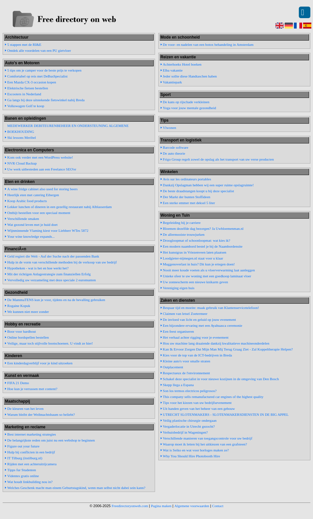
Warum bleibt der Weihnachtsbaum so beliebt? (41, 414)
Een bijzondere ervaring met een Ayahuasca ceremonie (202, 325)
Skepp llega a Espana (178, 385)
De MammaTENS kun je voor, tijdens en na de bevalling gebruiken (56, 300)
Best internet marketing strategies (31, 434)
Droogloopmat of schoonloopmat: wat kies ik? (196, 240)
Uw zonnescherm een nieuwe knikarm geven (195, 282)
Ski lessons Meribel (21, 137)
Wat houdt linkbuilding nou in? (29, 482)
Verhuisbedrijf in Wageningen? (185, 432)
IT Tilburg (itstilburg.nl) (24, 458)
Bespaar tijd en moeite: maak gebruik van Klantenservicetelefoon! (211, 308)
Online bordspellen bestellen (28, 337)
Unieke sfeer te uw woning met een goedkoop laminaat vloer (207, 276)
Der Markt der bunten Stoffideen (186, 197)
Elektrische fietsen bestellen (27, 88)
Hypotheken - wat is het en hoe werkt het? (38, 268)
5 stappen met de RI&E (24, 44)
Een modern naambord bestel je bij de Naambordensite (203, 246)
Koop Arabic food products (27, 201)
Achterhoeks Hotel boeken (182, 64)
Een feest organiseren (178, 331)
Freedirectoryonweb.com (130, 506)
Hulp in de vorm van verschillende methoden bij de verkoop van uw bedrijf (62, 262)
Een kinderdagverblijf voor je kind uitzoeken (40, 363)
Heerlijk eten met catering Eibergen (33, 195)
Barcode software (175, 147)
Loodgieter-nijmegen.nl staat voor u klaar (193, 258)
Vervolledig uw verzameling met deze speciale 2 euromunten (51, 280)
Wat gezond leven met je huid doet (32, 225)
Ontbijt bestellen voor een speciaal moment (38, 213)
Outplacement (173, 367)
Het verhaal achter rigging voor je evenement (196, 337)
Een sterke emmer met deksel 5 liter (189, 203)
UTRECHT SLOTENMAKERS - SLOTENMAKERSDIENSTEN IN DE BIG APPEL (226, 414)
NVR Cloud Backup (22, 163)
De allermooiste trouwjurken (183, 234)
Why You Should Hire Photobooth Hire (191, 456)
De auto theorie (174, 153)
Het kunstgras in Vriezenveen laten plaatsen (194, 252)
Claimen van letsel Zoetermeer (185, 314)
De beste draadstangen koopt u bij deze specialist (198, 191)
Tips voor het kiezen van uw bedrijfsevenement (197, 403)
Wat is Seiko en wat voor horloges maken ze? (196, 450)
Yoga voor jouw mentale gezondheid (189, 108)
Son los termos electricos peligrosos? (190, 391)
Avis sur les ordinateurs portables (187, 179)
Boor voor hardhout (21, 331)
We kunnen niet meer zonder (28, 312)
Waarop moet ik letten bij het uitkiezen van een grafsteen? (205, 444)
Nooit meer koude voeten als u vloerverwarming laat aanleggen (209, 270)
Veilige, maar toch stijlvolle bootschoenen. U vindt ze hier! (50, 343)
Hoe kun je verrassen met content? (32, 389)
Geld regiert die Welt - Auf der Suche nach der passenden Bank (53, 256)
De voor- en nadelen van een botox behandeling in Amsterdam (208, 44)
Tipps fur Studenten (21, 470)
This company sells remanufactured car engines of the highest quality (213, 397)
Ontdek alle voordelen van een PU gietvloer (39, 50)
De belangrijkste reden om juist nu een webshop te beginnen (51, 440)
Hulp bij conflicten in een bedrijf (31, 452)
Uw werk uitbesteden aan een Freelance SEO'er (41, 169)
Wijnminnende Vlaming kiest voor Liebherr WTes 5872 (47, 230)
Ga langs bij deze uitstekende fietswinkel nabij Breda (45, 100)
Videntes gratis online (23, 476)
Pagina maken (161, 506)
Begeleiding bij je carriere (182, 223)
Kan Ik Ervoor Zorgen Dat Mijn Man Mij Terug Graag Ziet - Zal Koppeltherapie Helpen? (228, 349)
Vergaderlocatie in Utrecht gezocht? (189, 426)
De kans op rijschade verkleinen (186, 102)
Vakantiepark (172, 82)
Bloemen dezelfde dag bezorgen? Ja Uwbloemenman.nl (203, 228)
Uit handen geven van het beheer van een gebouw (199, 409)
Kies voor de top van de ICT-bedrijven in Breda (197, 355)
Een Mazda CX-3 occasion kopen (31, 82)
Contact (217, 506)
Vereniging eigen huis (179, 288)
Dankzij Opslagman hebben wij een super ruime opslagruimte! (208, 185)
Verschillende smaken (23, 219)
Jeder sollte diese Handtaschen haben (190, 76)
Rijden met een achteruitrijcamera (31, 464)
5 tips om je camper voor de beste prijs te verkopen (44, 70)
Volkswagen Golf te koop (25, 106)
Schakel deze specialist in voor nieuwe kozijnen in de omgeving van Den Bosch (221, 379)
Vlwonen (169, 128)
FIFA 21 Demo (18, 383)
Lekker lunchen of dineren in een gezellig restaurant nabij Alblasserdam (59, 207)
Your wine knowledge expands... (31, 236)
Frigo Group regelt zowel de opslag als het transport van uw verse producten (218, 159)
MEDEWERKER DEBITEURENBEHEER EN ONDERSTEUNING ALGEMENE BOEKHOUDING (68, 129)
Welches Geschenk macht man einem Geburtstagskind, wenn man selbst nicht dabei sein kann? (76, 488)
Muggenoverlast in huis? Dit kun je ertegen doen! (199, 264)
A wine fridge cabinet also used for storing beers (42, 189)
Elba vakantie (173, 70)
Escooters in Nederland (24, 94)
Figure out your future (23, 446)
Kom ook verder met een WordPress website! (40, 157)
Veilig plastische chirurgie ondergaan (190, 420)
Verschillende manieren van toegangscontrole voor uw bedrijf (207, 438)
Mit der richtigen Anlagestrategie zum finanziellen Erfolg (49, 274)
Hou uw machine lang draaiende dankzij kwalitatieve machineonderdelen (216, 343)
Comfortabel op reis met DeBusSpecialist (37, 76)
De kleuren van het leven (25, 409)
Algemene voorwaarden (191, 506)
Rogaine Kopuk (18, 306)
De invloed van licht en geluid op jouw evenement (199, 319)
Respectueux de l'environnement (186, 373)
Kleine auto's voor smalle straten (186, 361)
